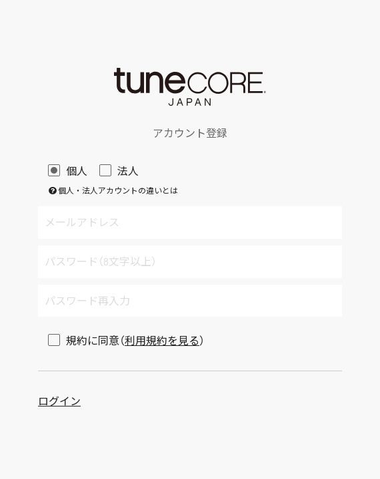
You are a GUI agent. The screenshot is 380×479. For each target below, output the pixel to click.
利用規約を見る (162, 340)
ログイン (59, 401)
